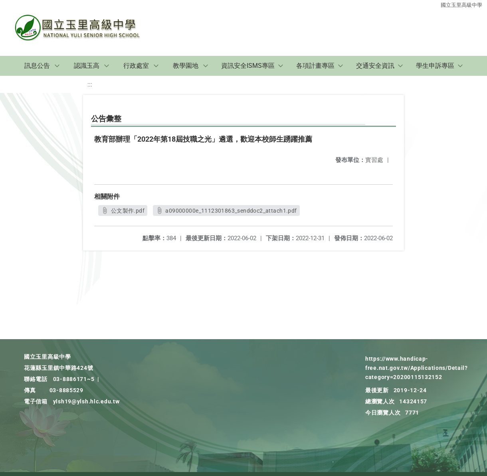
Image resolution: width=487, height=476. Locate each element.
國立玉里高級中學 (461, 5)
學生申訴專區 (435, 65)
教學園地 (185, 65)
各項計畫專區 (315, 65)
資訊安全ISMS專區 (248, 65)
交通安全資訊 (375, 65)
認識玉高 (86, 65)
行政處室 (136, 65)
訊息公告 (37, 65)
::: (89, 84)
